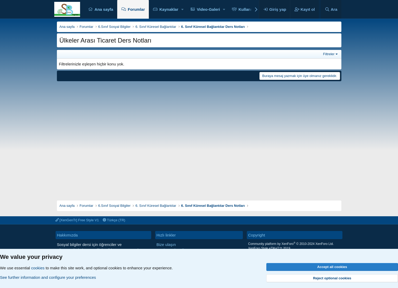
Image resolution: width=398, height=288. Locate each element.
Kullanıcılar (249, 9)
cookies (38, 268)
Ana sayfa (104, 9)
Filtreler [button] (329, 54)
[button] (182, 9)
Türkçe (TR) (114, 220)
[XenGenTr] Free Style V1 (77, 220)
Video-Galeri (208, 9)
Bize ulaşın (166, 244)
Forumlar (136, 9)
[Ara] (331, 9)
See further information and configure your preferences (48, 277)
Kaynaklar (168, 9)
